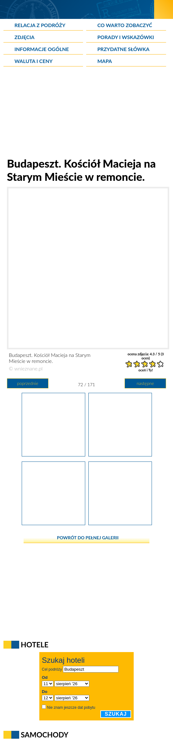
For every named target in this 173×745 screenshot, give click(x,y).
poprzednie (27, 383)
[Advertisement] (86, 112)
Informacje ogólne (41, 49)
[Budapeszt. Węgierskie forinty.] (53, 454)
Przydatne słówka (123, 49)
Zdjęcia (24, 37)
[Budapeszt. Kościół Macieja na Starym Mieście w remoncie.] (120, 454)
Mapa (104, 61)
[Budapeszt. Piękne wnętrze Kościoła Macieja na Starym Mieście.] (53, 522)
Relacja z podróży (39, 25)
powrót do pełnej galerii (88, 537)
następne (145, 383)
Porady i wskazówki (125, 37)
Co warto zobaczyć (124, 25)
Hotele (34, 644)
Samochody (45, 734)
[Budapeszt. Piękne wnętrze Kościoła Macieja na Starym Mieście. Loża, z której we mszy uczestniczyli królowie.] (120, 522)
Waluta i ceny (33, 61)
